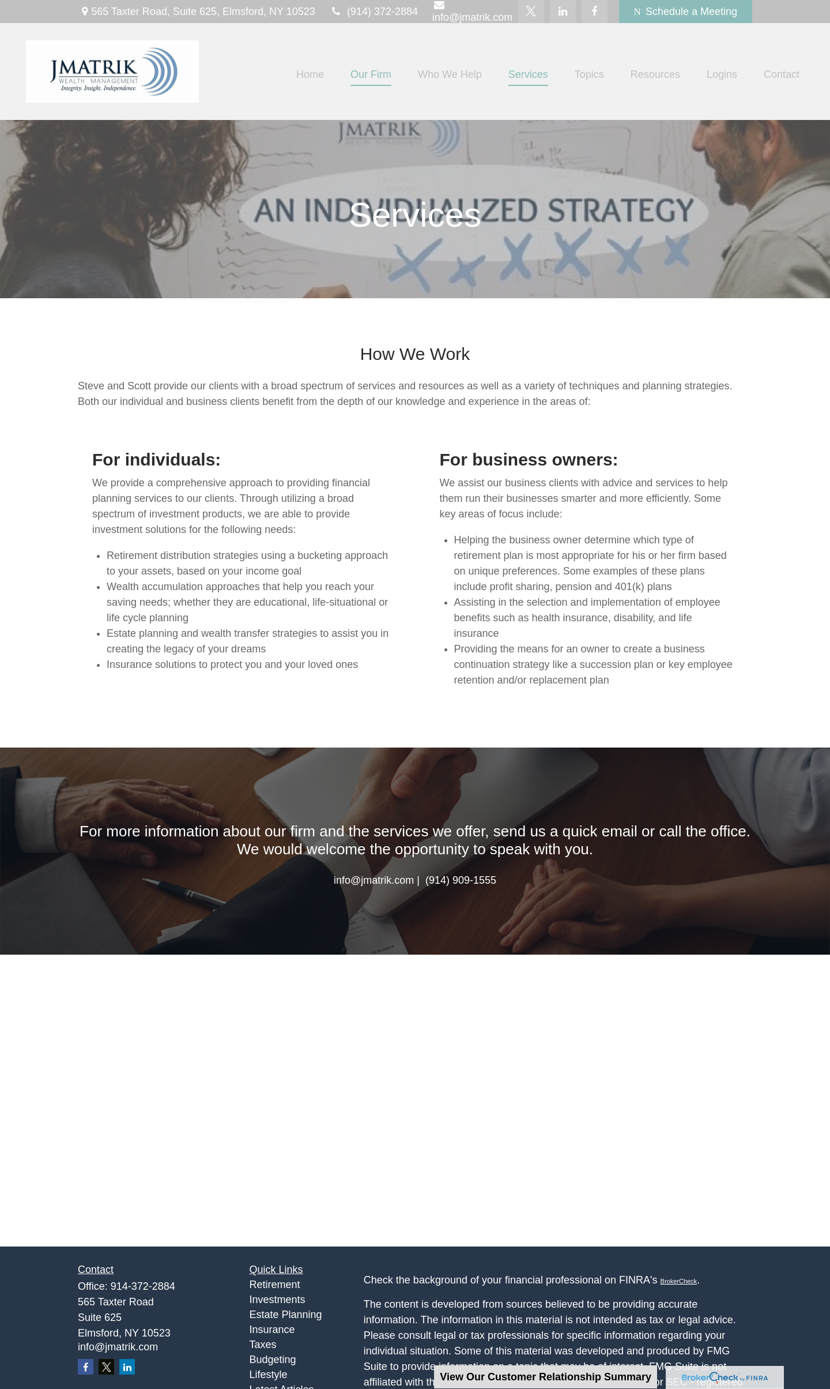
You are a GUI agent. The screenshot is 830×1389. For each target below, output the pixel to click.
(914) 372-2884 (374, 11)
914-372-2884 (143, 1286)
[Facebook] (595, 11)
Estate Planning (286, 1314)
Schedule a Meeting (685, 11)
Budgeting (273, 1359)
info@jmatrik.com (118, 1347)
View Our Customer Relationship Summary (545, 1377)
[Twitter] (531, 11)
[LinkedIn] (563, 11)
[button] (310, 74)
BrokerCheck (679, 1281)
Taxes (263, 1344)
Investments (277, 1299)
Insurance (272, 1329)
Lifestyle (269, 1374)
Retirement (275, 1284)
